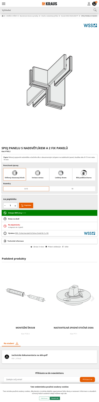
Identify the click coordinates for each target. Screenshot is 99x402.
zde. (65, 393)
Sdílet (65, 247)
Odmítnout (44, 398)
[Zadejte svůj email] (49, 379)
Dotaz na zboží (13, 219)
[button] (4, 16)
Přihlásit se (87, 379)
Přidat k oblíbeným (53, 247)
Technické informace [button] (16, 241)
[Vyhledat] (49, 10)
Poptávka (27, 205)
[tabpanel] (49, 357)
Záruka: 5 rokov (37, 247)
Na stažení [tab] (9, 343)
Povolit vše (54, 398)
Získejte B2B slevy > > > (17, 213)
